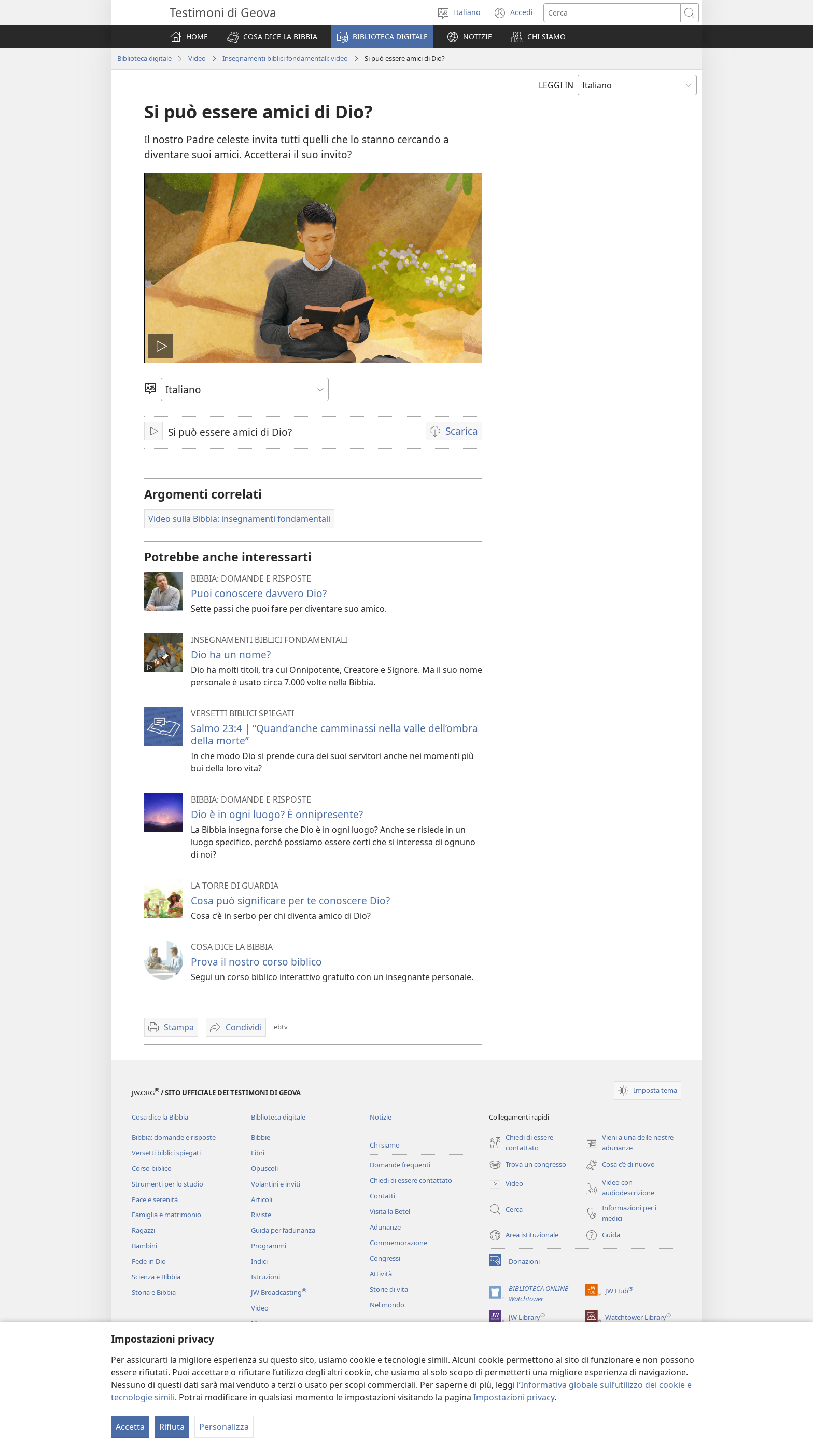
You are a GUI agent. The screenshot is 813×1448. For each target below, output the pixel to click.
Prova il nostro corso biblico (256, 962)
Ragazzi (143, 1230)
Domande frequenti (400, 1164)
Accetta (130, 1426)
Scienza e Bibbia (156, 1276)
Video (197, 58)
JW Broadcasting (278, 1292)
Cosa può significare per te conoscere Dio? (290, 900)
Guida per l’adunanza (283, 1230)
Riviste (261, 1214)
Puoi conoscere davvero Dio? (259, 593)
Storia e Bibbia (154, 1292)
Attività (381, 1273)
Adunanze (385, 1227)
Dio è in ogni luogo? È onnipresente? (277, 814)
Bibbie (260, 1137)
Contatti (382, 1196)
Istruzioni (265, 1276)
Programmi (268, 1245)
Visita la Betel (390, 1211)
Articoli (261, 1199)
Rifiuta (172, 1426)
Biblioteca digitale (144, 58)
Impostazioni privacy (513, 1397)
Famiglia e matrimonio (166, 1214)
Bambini (144, 1245)
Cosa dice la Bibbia (160, 1117)
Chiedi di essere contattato (411, 1180)
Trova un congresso (527, 1165)
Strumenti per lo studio (167, 1184)
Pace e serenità (155, 1199)
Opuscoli (264, 1168)
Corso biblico (152, 1168)
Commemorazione (398, 1242)
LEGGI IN (556, 85)
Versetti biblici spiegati (166, 1152)
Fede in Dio (149, 1261)
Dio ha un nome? (231, 654)
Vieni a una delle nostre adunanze (629, 1143)
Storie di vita (389, 1289)
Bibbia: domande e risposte (174, 1137)
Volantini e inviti (275, 1184)
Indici (259, 1261)
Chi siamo (385, 1145)
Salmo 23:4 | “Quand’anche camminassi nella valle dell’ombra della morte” (334, 734)
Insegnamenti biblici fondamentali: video (285, 58)
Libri (257, 1152)
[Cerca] (612, 12)
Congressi (385, 1258)
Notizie (380, 1117)
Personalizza (224, 1426)
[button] (272, 36)
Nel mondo (387, 1304)
